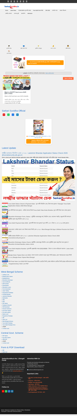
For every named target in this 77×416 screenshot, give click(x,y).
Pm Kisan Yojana (6, 312)
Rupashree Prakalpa (7, 317)
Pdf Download (5, 308)
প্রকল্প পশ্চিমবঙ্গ (63, 10)
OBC (3, 301)
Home (6, 10)
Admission (30, 13)
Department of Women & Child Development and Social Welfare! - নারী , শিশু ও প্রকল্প (38, 391)
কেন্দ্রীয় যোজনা (8, 13)
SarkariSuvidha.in (17, 372)
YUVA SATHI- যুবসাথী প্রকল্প (24, 10)
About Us (7, 411)
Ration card (5, 315)
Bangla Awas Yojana (7, 278)
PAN (3, 303)
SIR (3, 319)
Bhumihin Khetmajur (7, 281)
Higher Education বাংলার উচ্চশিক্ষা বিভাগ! (38, 387)
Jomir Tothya (5, 292)
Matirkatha (5, 299)
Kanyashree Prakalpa (7, 294)
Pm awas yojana (6, 314)
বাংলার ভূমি (16, 13)
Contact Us (13, 411)
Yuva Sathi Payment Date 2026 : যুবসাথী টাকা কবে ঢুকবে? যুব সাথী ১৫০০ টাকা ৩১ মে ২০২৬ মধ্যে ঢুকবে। (38, 224)
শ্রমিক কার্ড (4, 341)
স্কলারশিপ (23, 13)
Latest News (13, 10)
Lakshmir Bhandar (7, 298)
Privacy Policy (20, 411)
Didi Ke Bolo (5, 285)
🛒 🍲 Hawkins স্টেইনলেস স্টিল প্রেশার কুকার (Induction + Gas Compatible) (38, 143)
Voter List (4, 321)
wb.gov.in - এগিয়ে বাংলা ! (34, 382)
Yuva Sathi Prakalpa (7, 324)
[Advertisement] (38, 31)
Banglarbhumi (6, 280)
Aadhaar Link (5, 276)
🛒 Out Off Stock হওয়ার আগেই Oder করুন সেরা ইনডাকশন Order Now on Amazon (46, 63)
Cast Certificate (6, 283)
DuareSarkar (5, 287)
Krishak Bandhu (6, 296)
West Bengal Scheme (7, 323)
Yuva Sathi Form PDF (38, 10)
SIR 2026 (47, 10)
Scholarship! (31, 389)
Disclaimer (27, 411)
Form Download (6, 290)
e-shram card (5, 330)
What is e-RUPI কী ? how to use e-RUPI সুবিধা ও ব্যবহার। (15, 94)
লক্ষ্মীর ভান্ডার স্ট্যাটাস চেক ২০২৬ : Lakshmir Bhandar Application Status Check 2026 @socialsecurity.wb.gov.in (35, 156)
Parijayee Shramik (7, 306)
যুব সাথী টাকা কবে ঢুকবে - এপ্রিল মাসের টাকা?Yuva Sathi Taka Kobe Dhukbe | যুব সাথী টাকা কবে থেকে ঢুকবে (39, 212)
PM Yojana (5, 305)
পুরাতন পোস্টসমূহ (68, 80)
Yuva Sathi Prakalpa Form (8, 326)
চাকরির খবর (54, 10)
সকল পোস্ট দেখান (49, 75)
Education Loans (6, 289)
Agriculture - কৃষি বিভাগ (33, 386)
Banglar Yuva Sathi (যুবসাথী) (35, 384)
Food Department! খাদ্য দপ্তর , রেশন (36, 394)
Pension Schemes (7, 310)
